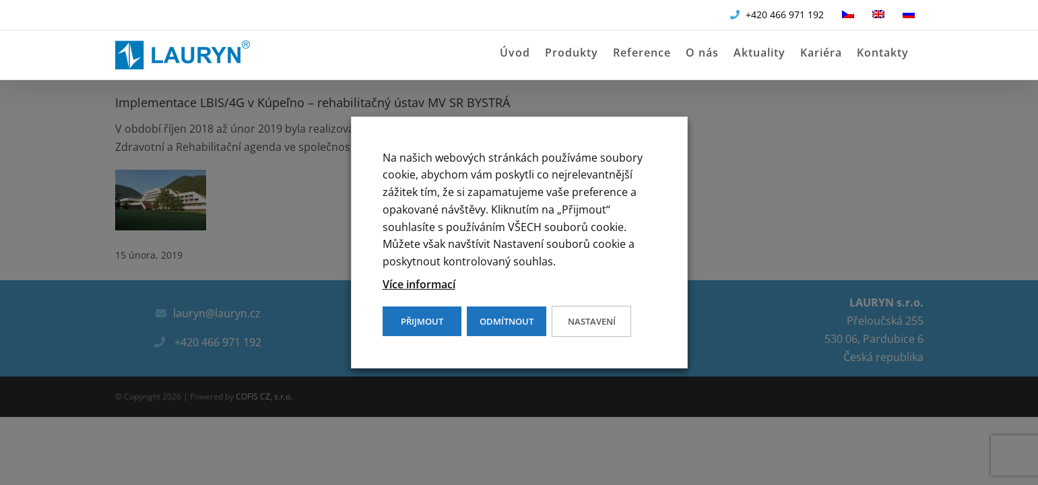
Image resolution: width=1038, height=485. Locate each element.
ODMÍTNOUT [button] (506, 321)
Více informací (419, 284)
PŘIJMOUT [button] (422, 321)
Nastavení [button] (592, 321)
